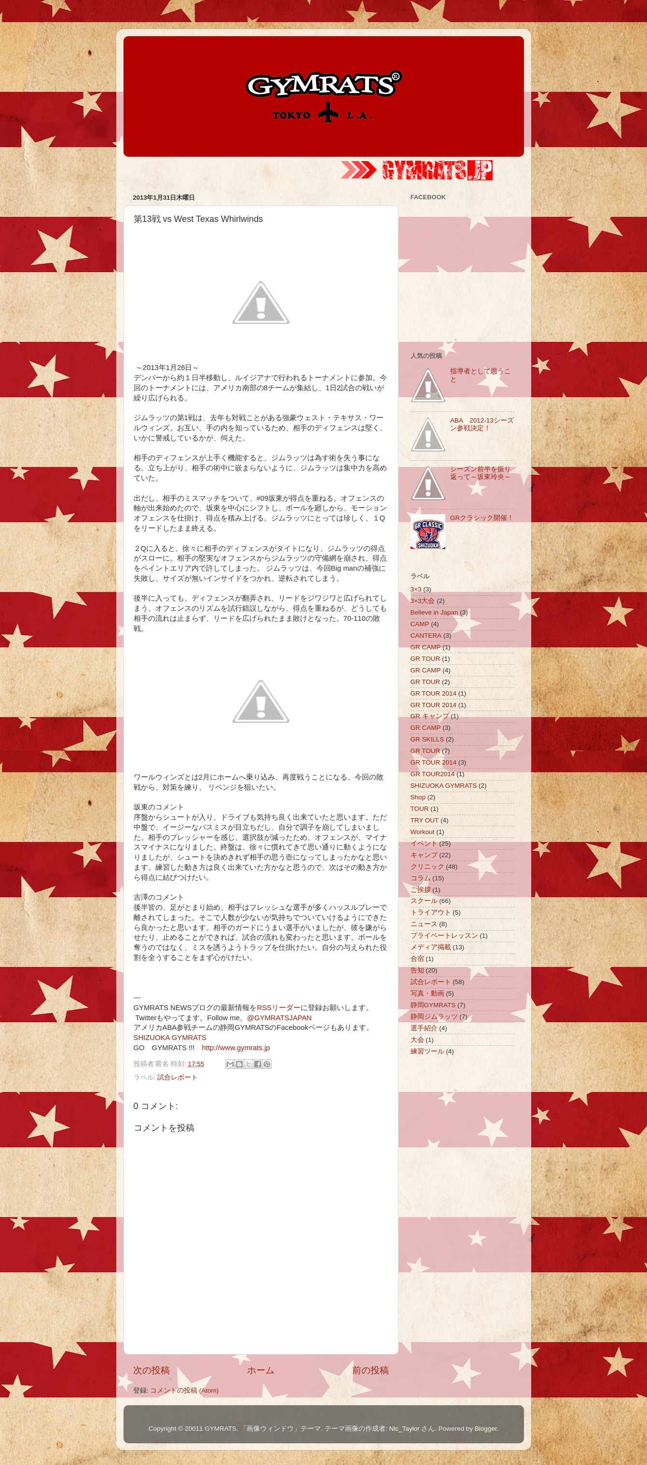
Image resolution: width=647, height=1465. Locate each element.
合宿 (417, 958)
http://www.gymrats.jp (236, 1048)
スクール (424, 900)
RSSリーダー (279, 1008)
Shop (418, 797)
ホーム (261, 1370)
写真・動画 (427, 993)
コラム (421, 878)
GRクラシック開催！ (482, 517)
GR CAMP (426, 647)
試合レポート (177, 1077)
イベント (424, 843)
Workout (423, 831)
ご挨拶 (421, 889)
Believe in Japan (434, 612)
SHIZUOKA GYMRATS (170, 1037)
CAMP (420, 624)
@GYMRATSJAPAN (279, 1018)
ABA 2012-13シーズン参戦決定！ (482, 424)
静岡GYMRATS (433, 1005)
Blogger (486, 1428)
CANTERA (426, 635)
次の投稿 (151, 1370)
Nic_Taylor (404, 1428)
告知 (417, 970)
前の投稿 (370, 1370)
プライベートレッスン (444, 935)
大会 (417, 1039)
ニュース (424, 924)
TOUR (420, 808)
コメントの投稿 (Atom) (184, 1390)
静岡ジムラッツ (434, 1016)
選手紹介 (424, 1028)
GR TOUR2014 (433, 774)
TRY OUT (425, 820)
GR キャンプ (430, 716)
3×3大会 (423, 600)
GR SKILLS (427, 739)
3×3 (416, 589)
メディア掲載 (431, 947)
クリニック (427, 866)
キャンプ (424, 855)
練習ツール (427, 1051)
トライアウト (431, 912)
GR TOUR (426, 658)
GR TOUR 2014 (434, 693)
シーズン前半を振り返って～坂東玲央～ (480, 473)
